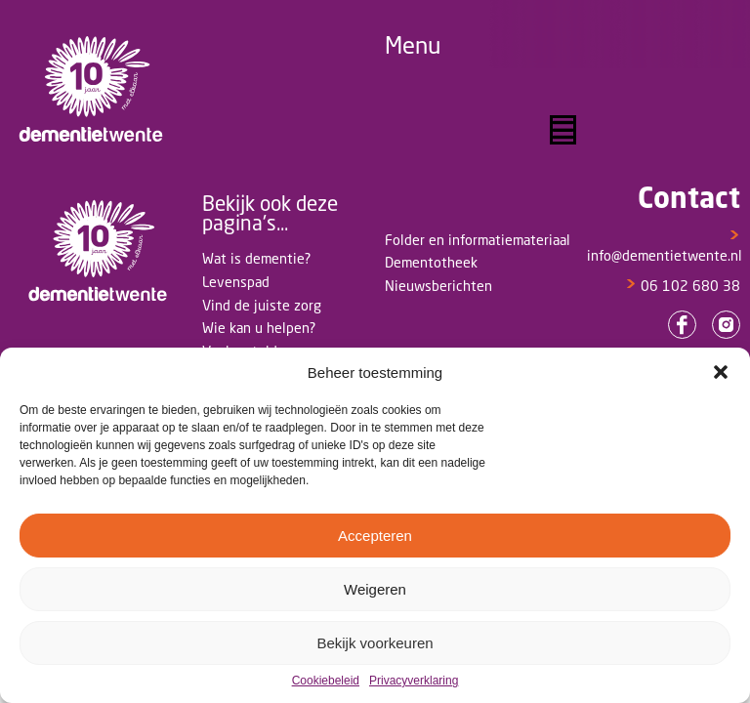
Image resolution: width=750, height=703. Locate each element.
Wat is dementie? (256, 258)
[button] (720, 372)
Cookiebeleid (325, 681)
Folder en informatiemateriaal (477, 239)
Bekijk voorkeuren (374, 643)
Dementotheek (431, 262)
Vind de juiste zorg (261, 305)
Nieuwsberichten (438, 285)
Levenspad (236, 281)
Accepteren (375, 535)
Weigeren (375, 589)
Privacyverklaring (413, 681)
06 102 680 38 (682, 285)
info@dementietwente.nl (664, 245)
